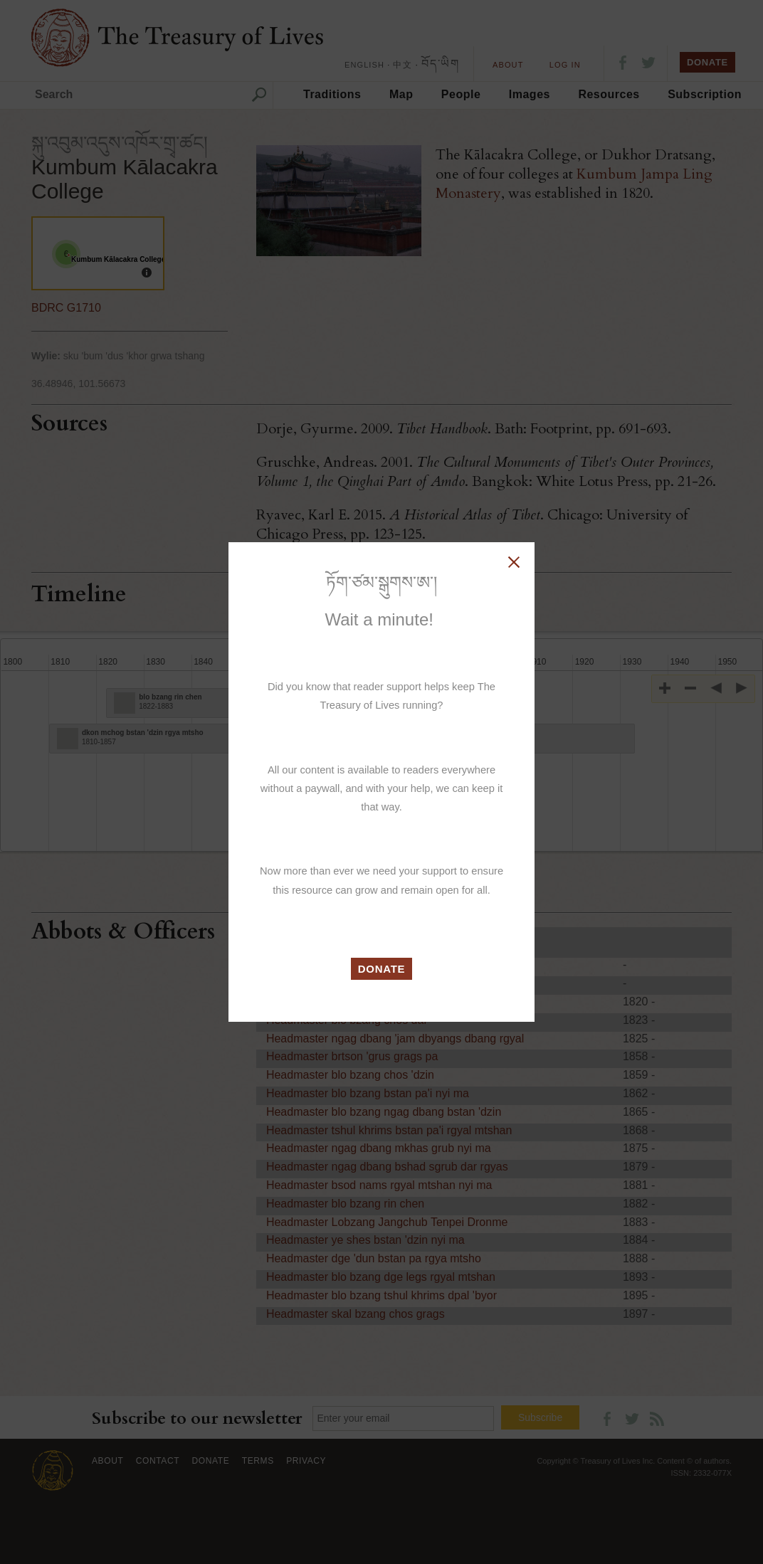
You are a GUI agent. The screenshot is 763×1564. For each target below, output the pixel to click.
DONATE (382, 969)
